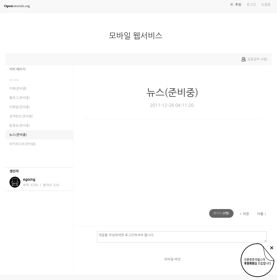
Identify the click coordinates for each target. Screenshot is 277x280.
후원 (238, 4)
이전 (246, 214)
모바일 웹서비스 (138, 36)
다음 (260, 214)
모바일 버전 (172, 259)
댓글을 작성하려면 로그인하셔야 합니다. (181, 237)
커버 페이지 (17, 69)
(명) (221, 213)
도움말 (265, 4)
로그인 (251, 4)
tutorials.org (17, 6)
